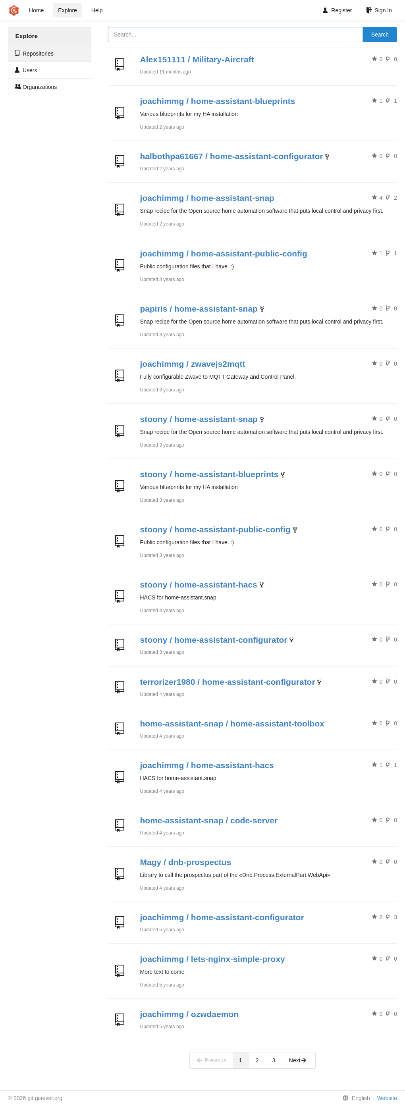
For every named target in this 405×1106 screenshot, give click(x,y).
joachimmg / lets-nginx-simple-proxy (212, 958)
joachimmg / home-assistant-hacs (207, 765)
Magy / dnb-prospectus (185, 862)
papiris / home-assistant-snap (199, 308)
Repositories (34, 53)
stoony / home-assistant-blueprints (209, 474)
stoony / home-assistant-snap (199, 419)
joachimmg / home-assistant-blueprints (217, 101)
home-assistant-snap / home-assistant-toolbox (232, 723)
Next (298, 1060)
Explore (67, 10)
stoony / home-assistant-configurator (213, 639)
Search (380, 34)
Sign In (379, 10)
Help (97, 10)
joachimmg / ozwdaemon (189, 1014)
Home (36, 10)
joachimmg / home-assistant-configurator (222, 917)
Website (387, 1098)
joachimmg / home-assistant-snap (207, 197)
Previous (211, 1060)
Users (26, 70)
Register (337, 10)
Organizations (36, 86)
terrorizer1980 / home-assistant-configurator (227, 681)
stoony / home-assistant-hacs (198, 584)
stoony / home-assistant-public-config (215, 529)
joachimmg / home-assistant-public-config (223, 253)
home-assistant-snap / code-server (209, 820)
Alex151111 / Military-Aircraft (197, 59)
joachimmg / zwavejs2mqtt (192, 363)
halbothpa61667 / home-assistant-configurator (231, 156)
